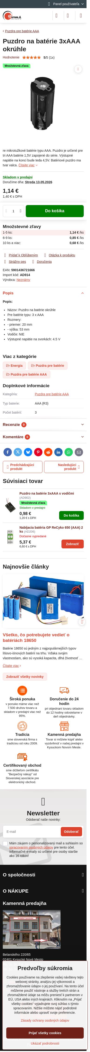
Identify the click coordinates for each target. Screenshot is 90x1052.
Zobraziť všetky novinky (25, 677)
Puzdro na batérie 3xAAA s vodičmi (46, 493)
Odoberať (71, 831)
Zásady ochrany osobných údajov (45, 1020)
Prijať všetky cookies (45, 1033)
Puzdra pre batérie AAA (52, 394)
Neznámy (23, 280)
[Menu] (81, 15)
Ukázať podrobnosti (45, 1043)
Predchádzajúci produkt (20, 467)
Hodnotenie (11, 57)
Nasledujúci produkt (69, 467)
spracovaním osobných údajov (31, 847)
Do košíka (54, 211)
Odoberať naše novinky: (43, 819)
